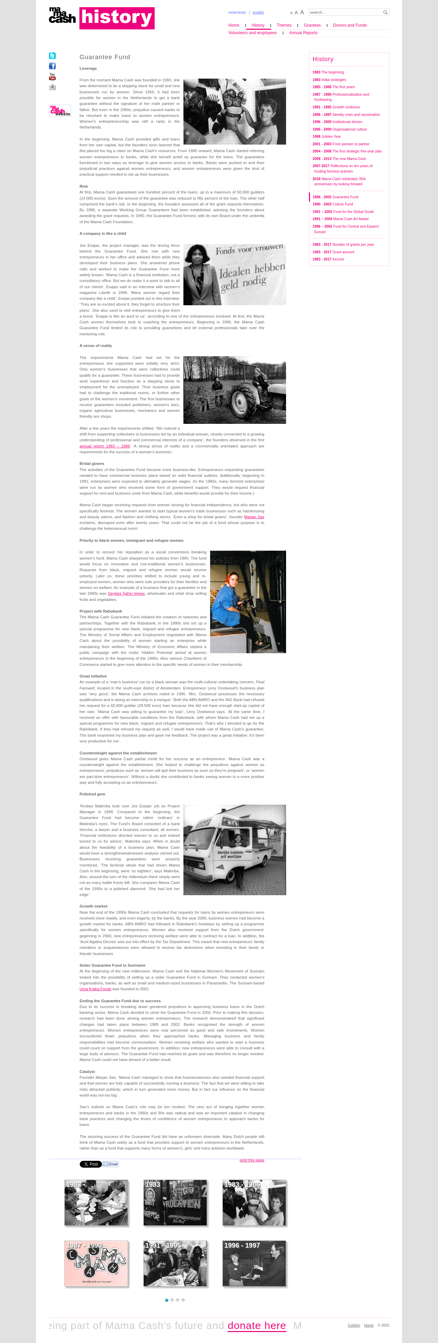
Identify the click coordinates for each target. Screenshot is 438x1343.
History (258, 25)
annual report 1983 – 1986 (105, 446)
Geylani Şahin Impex (126, 593)
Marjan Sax (254, 517)
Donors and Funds (350, 25)
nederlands (237, 12)
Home (234, 25)
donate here (260, 1325)
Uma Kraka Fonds (96, 989)
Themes (284, 25)
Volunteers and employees (253, 32)
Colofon (354, 1325)
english (258, 12)
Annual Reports (303, 32)
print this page (252, 1160)
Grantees (312, 25)
